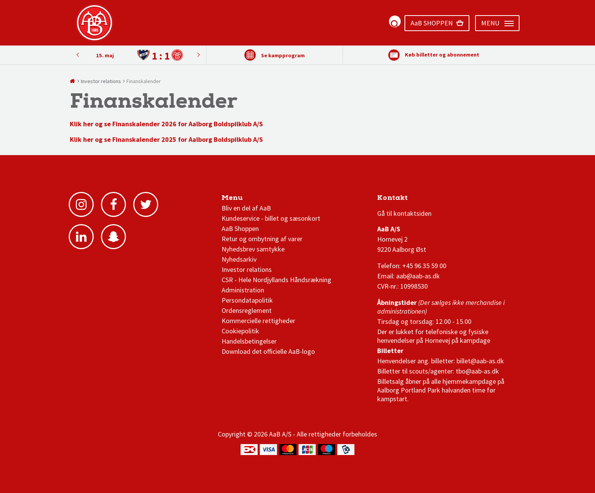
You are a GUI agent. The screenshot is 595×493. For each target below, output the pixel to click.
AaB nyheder (247, 199)
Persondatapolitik (247, 300)
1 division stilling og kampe (421, 199)
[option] (138, 55)
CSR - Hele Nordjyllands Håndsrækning (276, 279)
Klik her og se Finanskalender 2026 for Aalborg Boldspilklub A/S (166, 123)
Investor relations (247, 269)
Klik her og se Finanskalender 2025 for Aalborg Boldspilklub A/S (166, 139)
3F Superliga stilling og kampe (413, 199)
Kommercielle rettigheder (258, 320)
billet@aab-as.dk (480, 360)
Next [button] (77, 54)
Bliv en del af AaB (246, 208)
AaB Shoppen (240, 228)
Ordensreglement (247, 310)
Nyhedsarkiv (239, 259)
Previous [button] (198, 54)
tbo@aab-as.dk (477, 371)
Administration (243, 290)
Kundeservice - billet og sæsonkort (271, 218)
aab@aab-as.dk (418, 276)
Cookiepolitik (240, 331)
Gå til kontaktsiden (404, 213)
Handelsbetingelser (249, 341)
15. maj (105, 55)
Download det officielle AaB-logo (268, 351)
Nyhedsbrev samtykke (253, 249)
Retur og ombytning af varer (262, 238)
